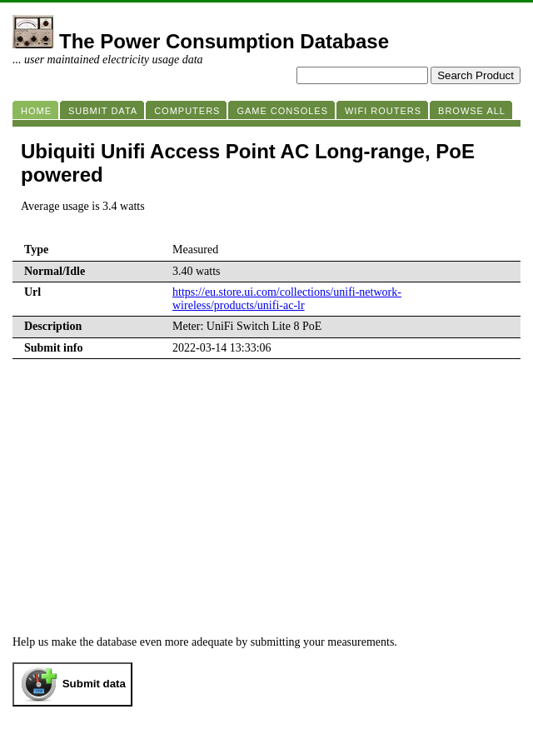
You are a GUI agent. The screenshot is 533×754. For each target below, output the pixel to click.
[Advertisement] (266, 484)
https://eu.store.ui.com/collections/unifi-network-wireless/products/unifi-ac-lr (286, 299)
